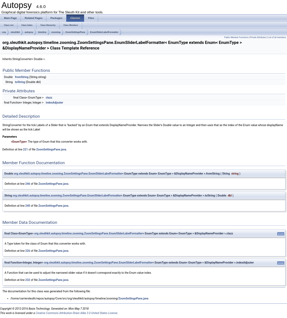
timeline (42, 32)
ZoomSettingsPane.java (51, 149)
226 (27, 250)
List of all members (277, 37)
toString (20, 82)
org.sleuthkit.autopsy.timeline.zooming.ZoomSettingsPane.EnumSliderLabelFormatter (68, 173)
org (4, 32)
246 (27, 183)
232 (27, 279)
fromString (22, 77)
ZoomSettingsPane (75, 32)
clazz (49, 97)
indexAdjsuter (54, 102)
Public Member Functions (236, 37)
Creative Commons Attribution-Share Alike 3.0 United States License (76, 313)
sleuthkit (15, 32)
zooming (55, 32)
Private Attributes (258, 37)
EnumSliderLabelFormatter (104, 32)
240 (27, 205)
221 (25, 149)
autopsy (29, 32)
